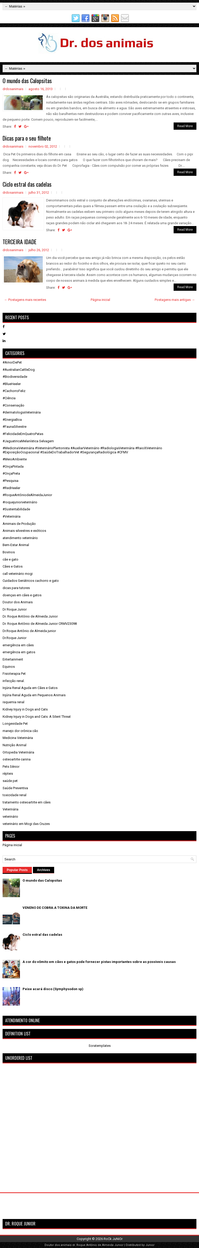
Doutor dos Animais (18, 602)
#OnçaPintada (13, 466)
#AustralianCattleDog (19, 370)
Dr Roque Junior (15, 609)
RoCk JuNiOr (113, 1239)
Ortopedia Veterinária (18, 752)
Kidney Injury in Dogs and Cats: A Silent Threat (37, 717)
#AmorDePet (12, 362)
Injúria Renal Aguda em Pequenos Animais (34, 695)
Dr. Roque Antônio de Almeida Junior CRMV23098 (40, 624)
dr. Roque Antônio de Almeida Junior (97, 1245)
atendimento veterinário (20, 538)
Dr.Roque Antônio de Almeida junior (29, 631)
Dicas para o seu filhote (27, 138)
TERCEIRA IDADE (20, 241)
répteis (8, 773)
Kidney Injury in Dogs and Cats (25, 709)
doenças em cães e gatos (22, 595)
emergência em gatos (19, 652)
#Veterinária (11, 516)
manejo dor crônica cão (20, 731)
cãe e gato (10, 559)
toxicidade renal (14, 795)
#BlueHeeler (12, 384)
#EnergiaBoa (12, 420)
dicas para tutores (16, 588)
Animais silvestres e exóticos (24, 531)
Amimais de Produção (19, 524)
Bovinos (9, 552)
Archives (43, 870)
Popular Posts (17, 870)
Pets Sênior (11, 766)
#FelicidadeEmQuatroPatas (23, 434)
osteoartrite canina (17, 759)
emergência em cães (18, 645)
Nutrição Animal (14, 745)
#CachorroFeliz (14, 391)
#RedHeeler (11, 488)
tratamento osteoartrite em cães (27, 802)
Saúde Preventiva (15, 788)
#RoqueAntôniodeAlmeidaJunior (27, 495)
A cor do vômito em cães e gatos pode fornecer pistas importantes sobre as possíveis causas (99, 962)
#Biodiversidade (15, 377)
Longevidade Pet (15, 723)
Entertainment (13, 659)
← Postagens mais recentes (25, 300)
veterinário (10, 816)
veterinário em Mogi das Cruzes (26, 824)
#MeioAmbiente (15, 459)
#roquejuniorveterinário (20, 502)
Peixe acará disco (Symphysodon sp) (53, 989)
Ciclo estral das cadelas (27, 184)
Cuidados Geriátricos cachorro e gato (31, 581)
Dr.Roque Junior (14, 638)
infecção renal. (14, 681)
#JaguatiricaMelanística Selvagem (28, 441)
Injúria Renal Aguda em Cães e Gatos (30, 688)
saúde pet (10, 781)
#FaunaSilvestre (14, 427)
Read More (185, 126)
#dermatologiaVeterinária (22, 412)
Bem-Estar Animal (16, 545)
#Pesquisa (10, 481)
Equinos (9, 667)
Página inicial (100, 300)
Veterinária (10, 809)
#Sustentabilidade (16, 509)
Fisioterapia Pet (14, 674)
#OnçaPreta (11, 473)
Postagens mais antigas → (175, 300)
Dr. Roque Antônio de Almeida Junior (30, 616)
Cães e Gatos (13, 566)
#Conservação (13, 405)
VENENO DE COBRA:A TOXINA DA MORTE (55, 908)
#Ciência (9, 398)
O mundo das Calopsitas (27, 80)
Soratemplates (100, 1046)
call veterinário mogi (18, 574)
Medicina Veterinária (18, 738)
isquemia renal (13, 702)
